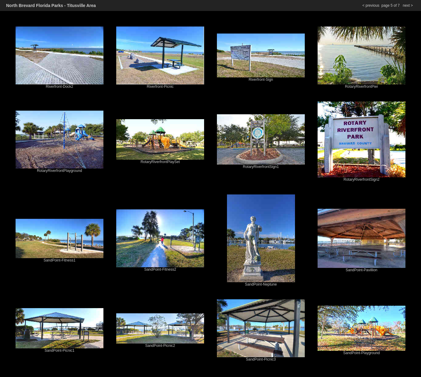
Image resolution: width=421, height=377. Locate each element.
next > (408, 5)
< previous (371, 5)
